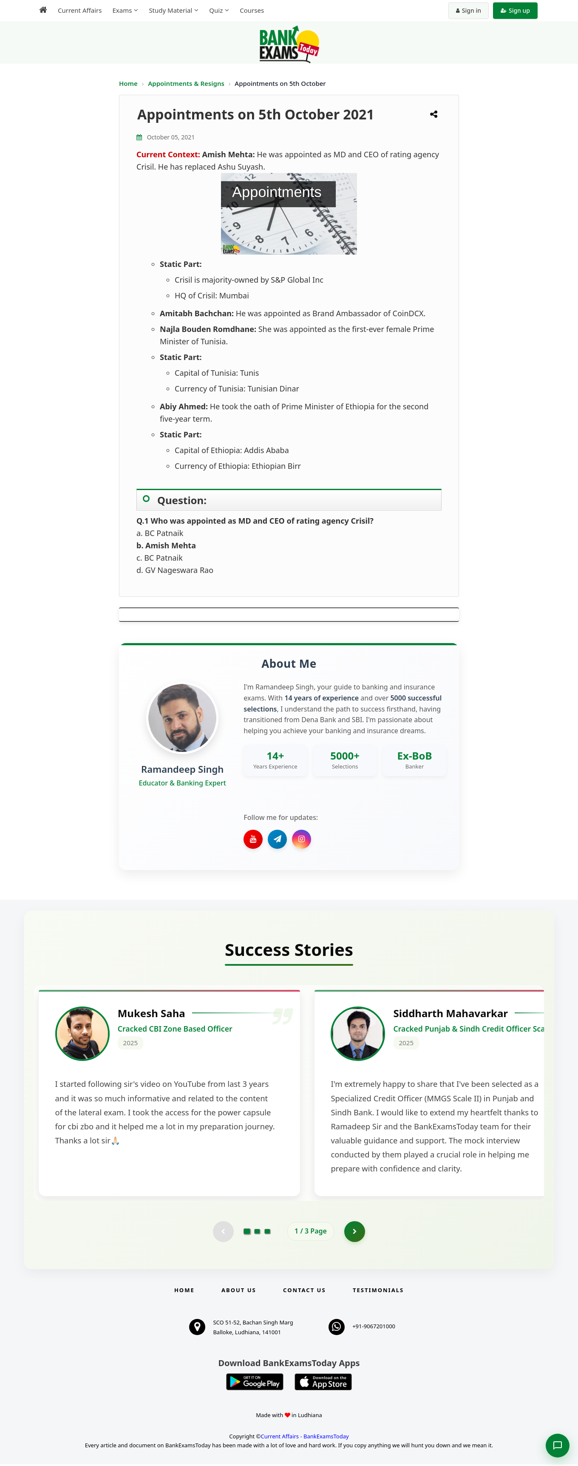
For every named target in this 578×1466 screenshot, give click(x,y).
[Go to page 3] (267, 1233)
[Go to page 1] (247, 1233)
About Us (238, 1292)
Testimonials (378, 1292)
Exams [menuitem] (122, 10)
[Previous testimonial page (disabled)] (223, 1233)
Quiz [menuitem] (216, 10)
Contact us (304, 1292)
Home (128, 83)
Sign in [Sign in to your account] (468, 10)
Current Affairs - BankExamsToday (304, 1438)
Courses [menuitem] (252, 10)
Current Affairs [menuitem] (80, 10)
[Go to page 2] (257, 1233)
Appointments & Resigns (187, 83)
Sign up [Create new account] (515, 10)
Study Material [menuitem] (170, 10)
